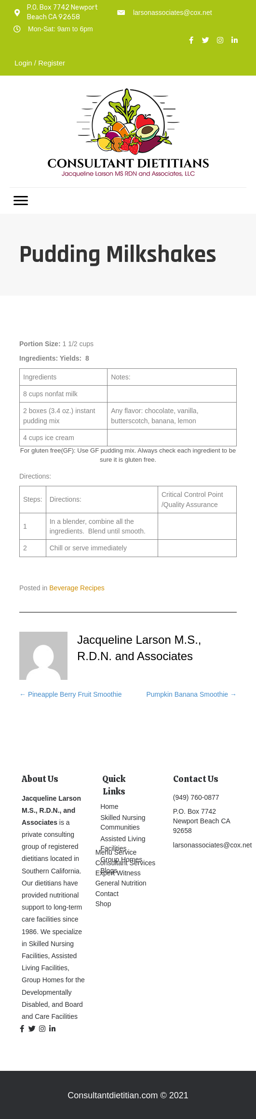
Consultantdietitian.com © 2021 (127, 1095)
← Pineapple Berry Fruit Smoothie (70, 694)
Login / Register (39, 63)
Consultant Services (125, 863)
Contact (107, 894)
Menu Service (116, 852)
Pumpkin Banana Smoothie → (191, 694)
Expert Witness (118, 873)
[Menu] (21, 201)
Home (109, 806)
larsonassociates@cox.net (172, 12)
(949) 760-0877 (196, 797)
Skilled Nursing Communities (122, 822)
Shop (103, 904)
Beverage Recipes (76, 588)
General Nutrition (121, 883)
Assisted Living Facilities (122, 843)
